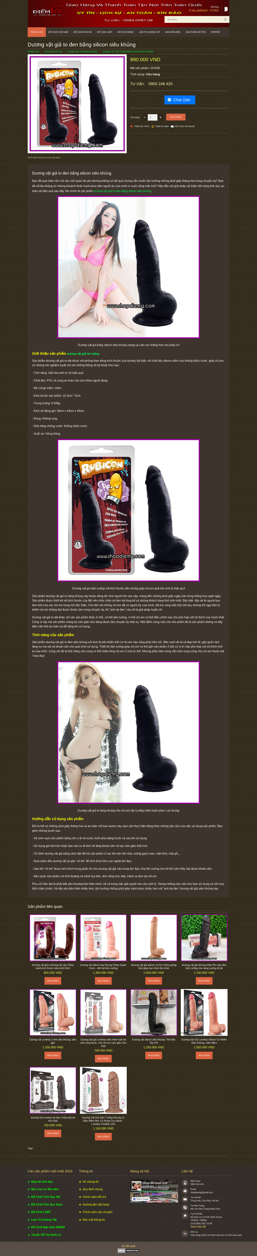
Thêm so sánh (162, 126)
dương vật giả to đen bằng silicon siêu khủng (122, 191)
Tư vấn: (138, 84)
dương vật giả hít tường (83, 353)
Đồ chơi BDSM (125, 32)
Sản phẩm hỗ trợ (196, 32)
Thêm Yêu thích (141, 126)
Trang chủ (36, 32)
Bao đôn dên (172, 32)
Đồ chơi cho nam (58, 32)
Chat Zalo (181, 100)
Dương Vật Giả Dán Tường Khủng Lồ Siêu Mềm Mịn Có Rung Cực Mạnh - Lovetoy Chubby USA (103, 1120)
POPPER (215, 32)
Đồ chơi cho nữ (83, 32)
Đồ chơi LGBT (104, 32)
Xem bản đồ (198, 1226)
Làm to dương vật (149, 32)
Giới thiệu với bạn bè (185, 126)
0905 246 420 (160, 84)
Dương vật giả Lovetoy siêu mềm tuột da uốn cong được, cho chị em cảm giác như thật (103, 1042)
